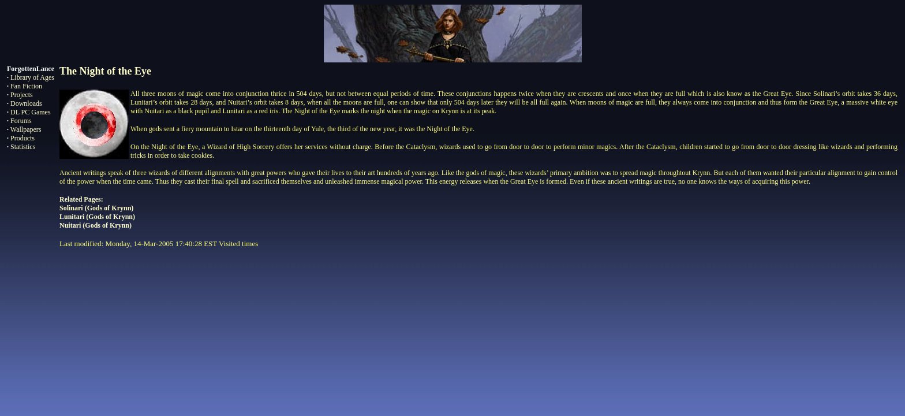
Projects (21, 95)
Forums (21, 121)
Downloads (26, 103)
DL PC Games (30, 112)
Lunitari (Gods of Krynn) (97, 217)
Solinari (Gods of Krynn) (96, 208)
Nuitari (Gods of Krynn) (95, 225)
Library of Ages (32, 77)
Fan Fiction (26, 86)
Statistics (22, 147)
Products (22, 138)
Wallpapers (26, 129)
